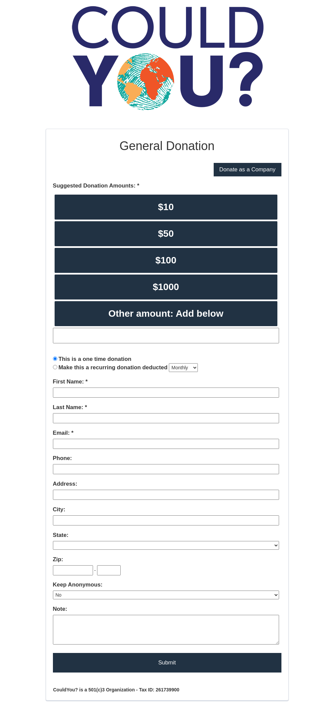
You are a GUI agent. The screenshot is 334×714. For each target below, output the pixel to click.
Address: (65, 484)
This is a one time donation (94, 359)
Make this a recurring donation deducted (113, 367)
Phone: (62, 458)
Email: (62, 433)
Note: (60, 609)
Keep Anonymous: (78, 584)
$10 (166, 207)
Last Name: (69, 407)
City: (59, 509)
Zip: (58, 559)
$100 (165, 260)
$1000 (166, 287)
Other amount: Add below (166, 313)
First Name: (69, 381)
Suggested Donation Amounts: (95, 185)
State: (61, 535)
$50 (166, 233)
